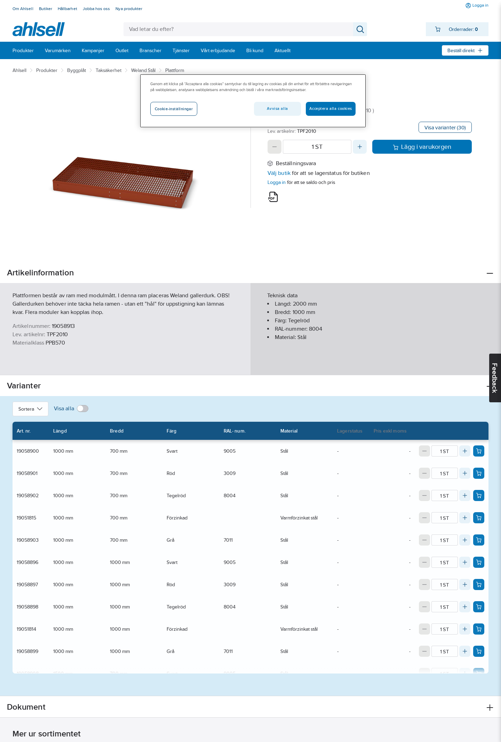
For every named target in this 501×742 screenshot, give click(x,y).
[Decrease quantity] (274, 147)
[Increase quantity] (360, 147)
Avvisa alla (277, 108)
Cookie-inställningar (174, 109)
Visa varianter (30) (445, 127)
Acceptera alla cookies (330, 108)
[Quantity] (317, 147)
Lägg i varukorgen (422, 146)
